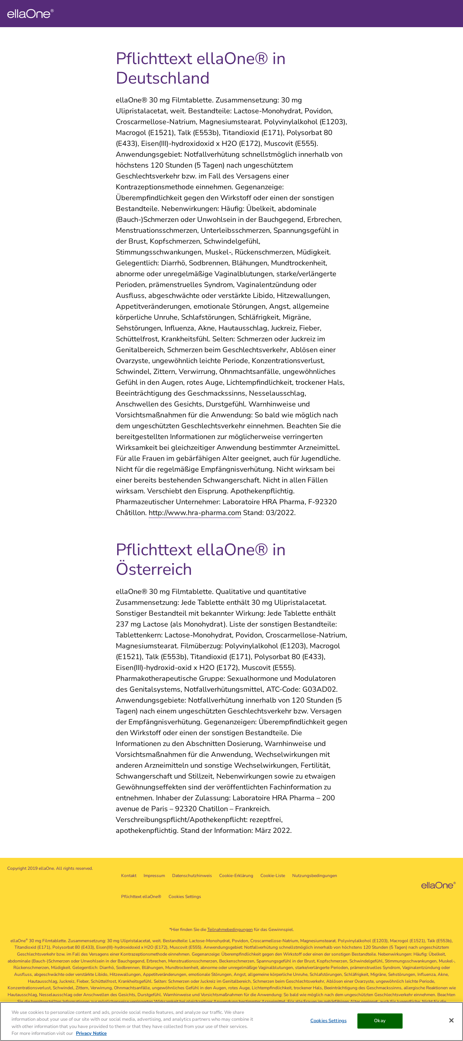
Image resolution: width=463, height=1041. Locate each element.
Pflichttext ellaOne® (141, 896)
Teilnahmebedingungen (230, 929)
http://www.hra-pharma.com (195, 513)
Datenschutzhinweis (192, 875)
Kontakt (128, 875)
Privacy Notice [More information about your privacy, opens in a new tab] (91, 1034)
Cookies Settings (185, 896)
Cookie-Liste (272, 875)
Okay (380, 1020)
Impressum (154, 875)
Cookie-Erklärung (236, 875)
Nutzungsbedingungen (314, 875)
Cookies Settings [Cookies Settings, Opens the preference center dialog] (328, 1020)
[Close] (451, 1021)
